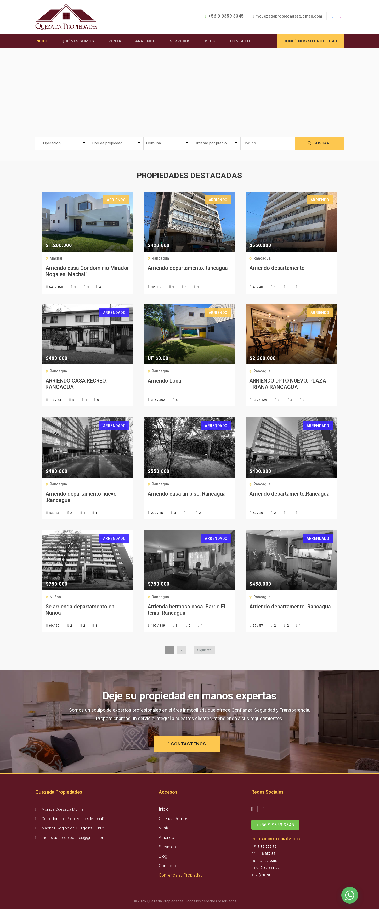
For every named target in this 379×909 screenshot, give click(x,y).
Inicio (41, 41)
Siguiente (204, 650)
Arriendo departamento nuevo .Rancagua (81, 497)
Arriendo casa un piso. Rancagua (187, 494)
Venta (114, 41)
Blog (210, 41)
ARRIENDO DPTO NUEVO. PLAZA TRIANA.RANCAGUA (287, 384)
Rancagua (160, 258)
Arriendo (145, 41)
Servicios (180, 41)
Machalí (56, 258)
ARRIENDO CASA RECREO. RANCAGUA (76, 384)
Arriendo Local (165, 381)
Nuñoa (55, 597)
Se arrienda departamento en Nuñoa (80, 609)
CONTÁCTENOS (187, 744)
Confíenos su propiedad (310, 41)
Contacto (241, 41)
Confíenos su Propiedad (181, 875)
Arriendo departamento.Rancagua (188, 268)
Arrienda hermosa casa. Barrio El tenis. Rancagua (186, 609)
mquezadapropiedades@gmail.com (289, 16)
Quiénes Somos (78, 41)
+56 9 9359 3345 (224, 16)
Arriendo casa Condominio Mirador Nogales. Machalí (87, 271)
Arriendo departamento (277, 268)
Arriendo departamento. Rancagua (290, 606)
